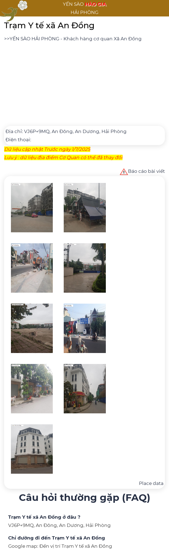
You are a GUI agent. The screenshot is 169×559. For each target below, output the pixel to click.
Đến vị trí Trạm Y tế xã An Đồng (75, 546)
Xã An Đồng (128, 38)
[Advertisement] (84, 84)
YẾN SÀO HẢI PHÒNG (34, 38)
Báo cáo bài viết (142, 171)
